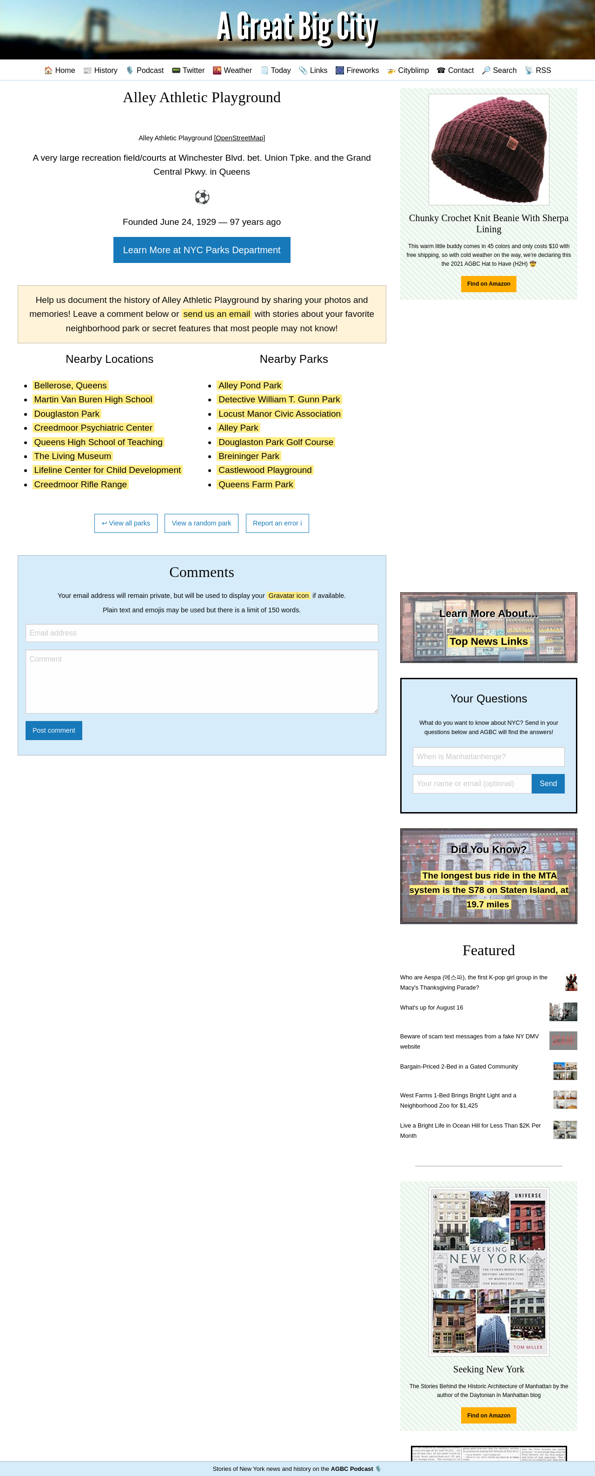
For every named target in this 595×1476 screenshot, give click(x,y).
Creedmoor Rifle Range (80, 484)
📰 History (100, 70)
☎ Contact (455, 70)
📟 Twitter (188, 70)
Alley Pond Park (249, 385)
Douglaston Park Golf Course (275, 442)
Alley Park (238, 428)
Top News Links (489, 641)
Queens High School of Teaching (98, 442)
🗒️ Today (275, 70)
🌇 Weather (232, 70)
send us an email (217, 314)
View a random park (201, 523)
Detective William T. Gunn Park (279, 399)
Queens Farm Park (255, 484)
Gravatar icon (289, 595)
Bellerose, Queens (70, 385)
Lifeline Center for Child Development (107, 470)
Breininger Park (248, 456)
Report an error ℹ (277, 523)
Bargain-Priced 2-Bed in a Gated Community (459, 1066)
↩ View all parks (126, 523)
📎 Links (312, 70)
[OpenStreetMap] (239, 138)
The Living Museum (73, 456)
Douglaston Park (66, 414)
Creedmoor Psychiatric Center (93, 428)
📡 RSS (537, 70)
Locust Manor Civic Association (279, 414)
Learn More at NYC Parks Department (202, 250)
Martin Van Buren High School (93, 399)
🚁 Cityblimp (408, 70)
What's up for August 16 (431, 1007)
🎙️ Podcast (144, 70)
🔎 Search (499, 70)
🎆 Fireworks (357, 70)
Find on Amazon (488, 284)
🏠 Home (59, 70)
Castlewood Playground (265, 470)
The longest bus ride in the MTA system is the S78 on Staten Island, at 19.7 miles (489, 890)
